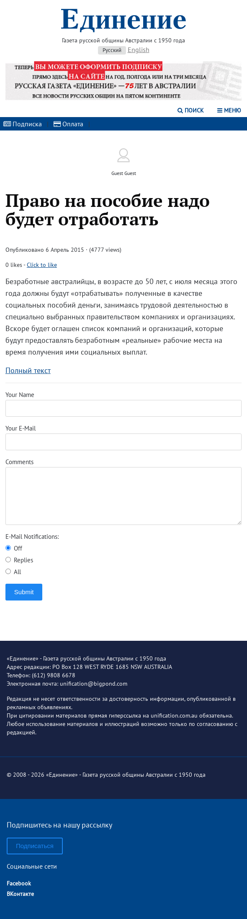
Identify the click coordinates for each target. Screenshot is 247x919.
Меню (229, 110)
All (13, 572)
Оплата (68, 124)
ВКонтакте (20, 894)
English (138, 49)
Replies (19, 560)
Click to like (42, 265)
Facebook (19, 883)
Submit (24, 591)
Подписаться (35, 845)
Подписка (22, 124)
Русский (112, 50)
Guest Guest (123, 173)
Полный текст (28, 370)
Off (13, 548)
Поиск (191, 110)
